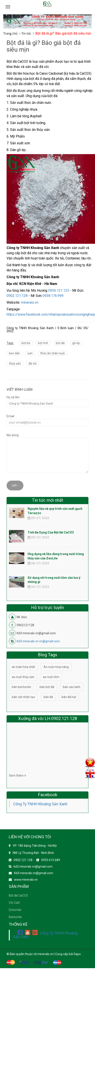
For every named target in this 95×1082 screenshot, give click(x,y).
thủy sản (15, 363)
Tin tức (26, 33)
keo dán (14, 353)
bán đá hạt (69, 697)
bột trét (43, 343)
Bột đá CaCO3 (18, 895)
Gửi (15, 485)
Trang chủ (10, 33)
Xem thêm (17, 775)
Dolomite (15, 910)
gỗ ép (76, 343)
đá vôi (32, 363)
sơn (30, 353)
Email (10, 416)
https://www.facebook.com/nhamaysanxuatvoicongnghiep (51, 314)
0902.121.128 (17, 296)
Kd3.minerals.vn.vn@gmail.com (38, 641)
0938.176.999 (52, 296)
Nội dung (13, 435)
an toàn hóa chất (23, 667)
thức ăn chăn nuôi (52, 353)
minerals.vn (29, 302)
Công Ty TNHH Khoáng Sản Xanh (40, 804)
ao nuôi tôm (51, 677)
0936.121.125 (58, 290)
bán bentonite (21, 687)
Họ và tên (13, 397)
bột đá (60, 343)
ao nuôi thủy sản (23, 677)
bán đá (48, 697)
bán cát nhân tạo (23, 697)
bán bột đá (47, 687)
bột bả (25, 343)
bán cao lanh (71, 687)
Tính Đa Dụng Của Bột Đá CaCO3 (51, 532)
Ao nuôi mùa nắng (56, 667)
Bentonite (15, 917)
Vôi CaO (14, 902)
